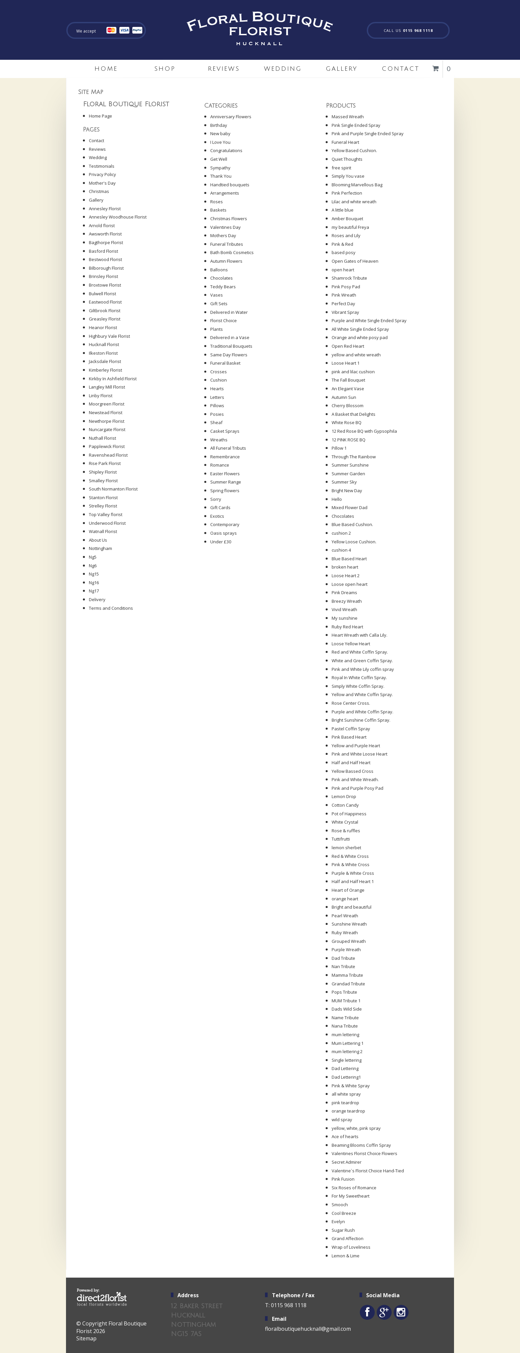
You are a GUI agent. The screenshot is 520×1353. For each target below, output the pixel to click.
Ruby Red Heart (347, 627)
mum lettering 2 (347, 1051)
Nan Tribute (343, 966)
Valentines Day (225, 227)
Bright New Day (347, 491)
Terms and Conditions (111, 608)
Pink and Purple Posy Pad (357, 788)
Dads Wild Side (347, 1009)
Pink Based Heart (349, 737)
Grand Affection (347, 1238)
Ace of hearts (345, 1136)
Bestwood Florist (105, 259)
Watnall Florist (103, 531)
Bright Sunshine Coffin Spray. (361, 720)
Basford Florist (103, 251)
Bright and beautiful (351, 907)
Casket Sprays (224, 431)
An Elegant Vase (348, 389)
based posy (344, 252)
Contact (401, 68)
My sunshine (345, 618)
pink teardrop (345, 1103)
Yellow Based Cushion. (354, 150)
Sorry (215, 499)
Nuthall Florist (102, 438)
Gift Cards (220, 507)
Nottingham (100, 548)
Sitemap (86, 1338)
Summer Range (225, 482)
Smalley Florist (103, 481)
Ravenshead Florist (108, 455)
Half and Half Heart (351, 763)
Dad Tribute (343, 958)
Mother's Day (102, 183)
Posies (217, 414)
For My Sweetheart (350, 1196)
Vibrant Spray (345, 312)
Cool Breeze (344, 1213)
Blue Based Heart (349, 559)
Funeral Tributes (226, 244)
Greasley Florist (104, 319)
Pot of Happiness (349, 814)
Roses (216, 202)
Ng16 (94, 583)
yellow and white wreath (356, 355)
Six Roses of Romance (354, 1188)
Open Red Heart (348, 346)
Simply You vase (348, 176)
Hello (337, 499)
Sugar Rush (343, 1230)
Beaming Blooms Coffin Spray (361, 1145)
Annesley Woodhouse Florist (118, 217)
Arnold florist (102, 225)
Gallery (342, 68)
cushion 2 (341, 533)
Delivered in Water (229, 312)
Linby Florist (100, 396)
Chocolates (221, 278)
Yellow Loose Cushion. (354, 542)
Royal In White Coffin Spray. (359, 677)
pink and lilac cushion (353, 372)
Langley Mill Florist (107, 387)
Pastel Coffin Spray (351, 729)
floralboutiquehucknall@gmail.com (308, 1328)
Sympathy (220, 168)
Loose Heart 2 (345, 576)
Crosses (218, 372)
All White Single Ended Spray (360, 329)
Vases (216, 295)
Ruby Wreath (345, 933)
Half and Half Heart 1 (353, 881)
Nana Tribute (345, 1026)
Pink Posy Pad (346, 287)
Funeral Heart (345, 142)
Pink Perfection (347, 193)
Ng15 (94, 574)
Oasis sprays (223, 533)
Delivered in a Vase (229, 337)
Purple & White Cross (353, 873)
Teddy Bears (223, 287)
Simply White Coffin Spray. (358, 686)
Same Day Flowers (228, 355)
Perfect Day (343, 304)
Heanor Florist (103, 327)
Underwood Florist (107, 523)
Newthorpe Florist (106, 421)
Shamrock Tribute (349, 278)
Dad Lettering (345, 1068)
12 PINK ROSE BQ (348, 440)
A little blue (343, 210)
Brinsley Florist (103, 276)
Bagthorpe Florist (106, 242)
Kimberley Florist (105, 370)
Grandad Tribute (348, 984)
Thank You (220, 176)
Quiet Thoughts (347, 159)
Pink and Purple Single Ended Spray (368, 133)
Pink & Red (342, 244)
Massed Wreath (348, 117)
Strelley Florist (103, 506)
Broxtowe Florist (105, 285)
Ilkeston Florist (103, 353)
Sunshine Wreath (349, 924)
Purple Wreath (346, 949)
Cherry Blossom (347, 405)
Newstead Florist (105, 412)
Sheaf (216, 422)
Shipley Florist (103, 472)
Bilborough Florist (106, 268)
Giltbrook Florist (104, 311)
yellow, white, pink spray (356, 1128)
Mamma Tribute (347, 975)
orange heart (345, 899)
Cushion (218, 380)
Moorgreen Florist (106, 404)
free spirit (341, 168)
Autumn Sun (344, 397)
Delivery (97, 599)
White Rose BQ (346, 422)
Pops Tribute (344, 992)
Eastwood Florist (105, 302)
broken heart (345, 567)
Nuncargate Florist (107, 429)
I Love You (220, 142)
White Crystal (345, 822)
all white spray (346, 1094)
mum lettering (345, 1034)
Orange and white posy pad (360, 337)
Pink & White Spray (351, 1086)
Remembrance (225, 457)
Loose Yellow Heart (351, 644)
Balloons (219, 270)
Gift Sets (219, 304)
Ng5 (93, 557)
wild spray (342, 1120)
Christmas (99, 191)
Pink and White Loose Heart (359, 754)
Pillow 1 (339, 448)
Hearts (217, 389)
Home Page (100, 116)
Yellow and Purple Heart (356, 746)
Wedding (283, 68)
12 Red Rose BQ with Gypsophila (364, 431)
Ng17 (94, 591)
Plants (216, 329)
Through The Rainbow (354, 457)
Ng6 (93, 566)
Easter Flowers (225, 474)
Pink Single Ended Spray (356, 125)
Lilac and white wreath (354, 202)
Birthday (218, 125)
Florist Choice (223, 320)
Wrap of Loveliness (351, 1247)
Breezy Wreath (347, 601)
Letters (217, 397)
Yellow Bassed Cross (352, 771)
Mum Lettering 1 (347, 1043)
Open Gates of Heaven (355, 261)
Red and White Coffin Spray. (360, 652)
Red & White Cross (350, 856)
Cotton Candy (345, 805)
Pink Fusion (343, 1179)
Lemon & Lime (345, 1256)
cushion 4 (341, 550)
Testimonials (101, 166)
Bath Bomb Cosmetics (232, 252)
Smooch (340, 1205)
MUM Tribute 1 (346, 1001)
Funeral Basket (225, 363)
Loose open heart (349, 584)
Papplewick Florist (107, 446)
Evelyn (338, 1221)
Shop (164, 68)
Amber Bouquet (347, 219)
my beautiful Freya (350, 227)
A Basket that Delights (353, 414)
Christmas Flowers (228, 219)
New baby (220, 133)
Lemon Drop (344, 796)
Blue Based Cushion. (352, 524)
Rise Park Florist (105, 463)
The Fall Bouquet (348, 380)
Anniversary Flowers (230, 117)
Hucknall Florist (104, 344)
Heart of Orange (348, 890)
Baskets (218, 210)
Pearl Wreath (345, 916)
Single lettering (346, 1060)
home (106, 68)
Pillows (217, 405)
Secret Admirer (346, 1162)
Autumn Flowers (226, 261)
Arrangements (224, 193)
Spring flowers (224, 491)
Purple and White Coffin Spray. (362, 712)
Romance (219, 465)
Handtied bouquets (229, 185)
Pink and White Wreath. (355, 779)
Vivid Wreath (344, 609)
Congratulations (226, 150)
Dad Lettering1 (346, 1077)
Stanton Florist (103, 497)
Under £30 (220, 542)
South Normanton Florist (113, 489)
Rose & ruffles (346, 831)
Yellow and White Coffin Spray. (362, 694)
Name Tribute (345, 1018)
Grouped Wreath (349, 941)
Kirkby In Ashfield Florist (113, 379)
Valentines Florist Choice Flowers (364, 1153)
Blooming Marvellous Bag (357, 185)
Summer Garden (348, 474)
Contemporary (224, 524)
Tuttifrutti (341, 839)
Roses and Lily (346, 235)
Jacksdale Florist (105, 361)
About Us (98, 540)
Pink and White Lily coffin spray (363, 669)
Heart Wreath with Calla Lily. (359, 635)
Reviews (224, 68)
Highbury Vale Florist (109, 336)
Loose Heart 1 (345, 363)
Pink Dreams (344, 592)
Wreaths (219, 440)
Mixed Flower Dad (349, 507)
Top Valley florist (105, 514)
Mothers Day (223, 235)
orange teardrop (348, 1111)
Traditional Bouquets (231, 346)
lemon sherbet (346, 848)
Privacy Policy (102, 174)
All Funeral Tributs (228, 448)
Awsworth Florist (105, 234)
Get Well (218, 159)
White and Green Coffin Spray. (362, 661)
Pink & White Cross (350, 864)
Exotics (217, 516)
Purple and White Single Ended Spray (369, 320)
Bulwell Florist (102, 294)
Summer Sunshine (350, 465)
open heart (343, 270)
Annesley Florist (105, 209)
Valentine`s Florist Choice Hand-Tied (368, 1171)
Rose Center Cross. (351, 703)
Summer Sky (344, 482)
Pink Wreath (344, 295)
